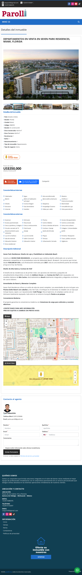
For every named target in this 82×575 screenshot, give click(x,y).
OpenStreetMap (74, 359)
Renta (5, 528)
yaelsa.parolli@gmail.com (15, 419)
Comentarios (7, 438)
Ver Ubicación (35, 379)
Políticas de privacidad (11, 533)
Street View (12, 157)
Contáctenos (7, 531)
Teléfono (45, 431)
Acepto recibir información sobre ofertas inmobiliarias (22, 448)
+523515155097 (28, 3)
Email (5, 431)
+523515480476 (9, 5)
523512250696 (17, 416)
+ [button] (6, 321)
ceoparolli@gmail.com (10, 511)
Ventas (5, 525)
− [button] (6, 324)
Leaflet (62, 359)
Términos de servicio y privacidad (29, 456)
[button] (76, 48)
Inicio (5, 522)
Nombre (6, 425)
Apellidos (45, 425)
